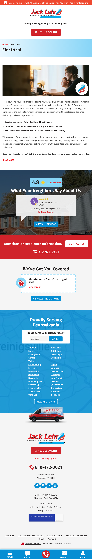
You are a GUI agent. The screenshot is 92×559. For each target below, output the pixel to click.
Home (5, 44)
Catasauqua (56, 355)
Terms (61, 521)
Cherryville (56, 359)
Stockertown (57, 389)
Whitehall (55, 392)
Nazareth (33, 379)
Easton (31, 369)
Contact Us (77, 244)
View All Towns (46, 402)
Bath (30, 352)
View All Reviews (46, 224)
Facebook (37, 487)
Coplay (54, 365)
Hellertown (33, 375)
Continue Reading (46, 212)
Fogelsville (33, 372)
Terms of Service (47, 520)
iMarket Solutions (33, 544)
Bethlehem (56, 352)
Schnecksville (34, 389)
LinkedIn (49, 487)
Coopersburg (34, 365)
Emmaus (55, 369)
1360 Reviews (54, 182)
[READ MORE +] (9, 160)
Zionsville (55, 396)
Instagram (43, 487)
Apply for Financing (79, 3)
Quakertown (57, 385)
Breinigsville (34, 355)
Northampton (35, 382)
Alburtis (32, 348)
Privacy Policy (39, 520)
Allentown (56, 348)
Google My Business (55, 487)
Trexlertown (34, 392)
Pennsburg (33, 385)
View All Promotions (46, 299)
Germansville (57, 372)
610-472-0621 (46, 554)
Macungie (55, 375)
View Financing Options (46, 459)
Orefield (55, 382)
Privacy (57, 521)
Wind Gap (32, 396)
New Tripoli (56, 379)
